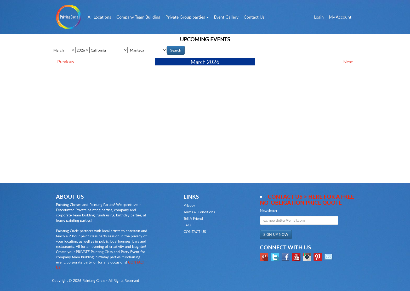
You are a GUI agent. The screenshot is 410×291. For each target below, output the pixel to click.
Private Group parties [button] (187, 17)
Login (319, 17)
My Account (340, 17)
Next (348, 62)
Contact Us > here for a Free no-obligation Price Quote (307, 199)
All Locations (99, 17)
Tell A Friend (193, 218)
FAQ (187, 224)
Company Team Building (138, 17)
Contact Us (254, 17)
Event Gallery (226, 17)
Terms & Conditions (199, 211)
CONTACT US (195, 231)
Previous (65, 62)
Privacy (189, 205)
